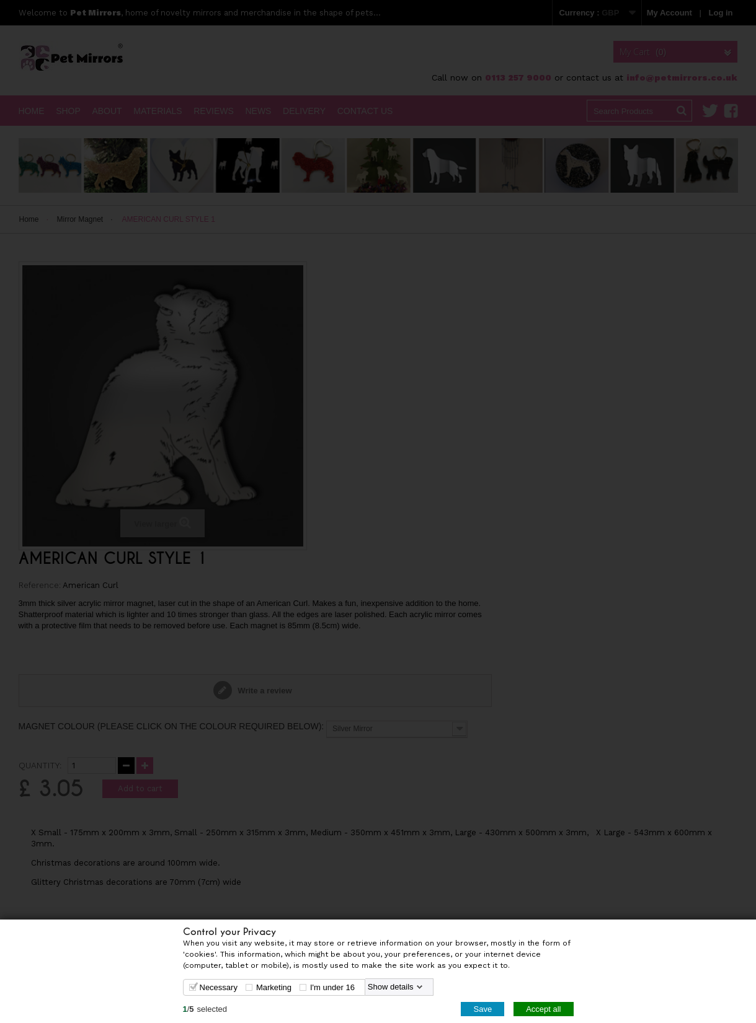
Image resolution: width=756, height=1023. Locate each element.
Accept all (543, 1008)
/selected (205, 1008)
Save (482, 1008)
